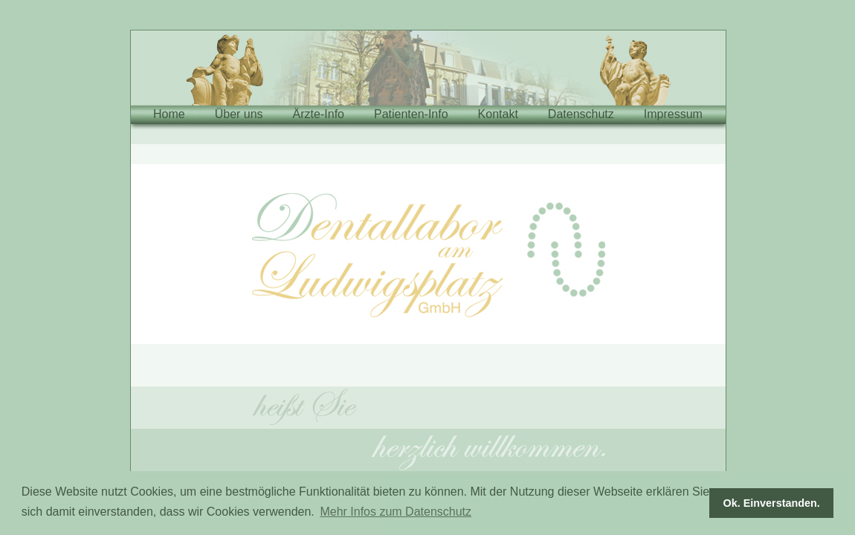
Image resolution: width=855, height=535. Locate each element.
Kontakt (498, 114)
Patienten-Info (411, 114)
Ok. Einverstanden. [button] (771, 503)
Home (169, 114)
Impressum (673, 114)
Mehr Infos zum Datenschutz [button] (395, 511)
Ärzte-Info (318, 114)
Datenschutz (581, 114)
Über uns (239, 114)
